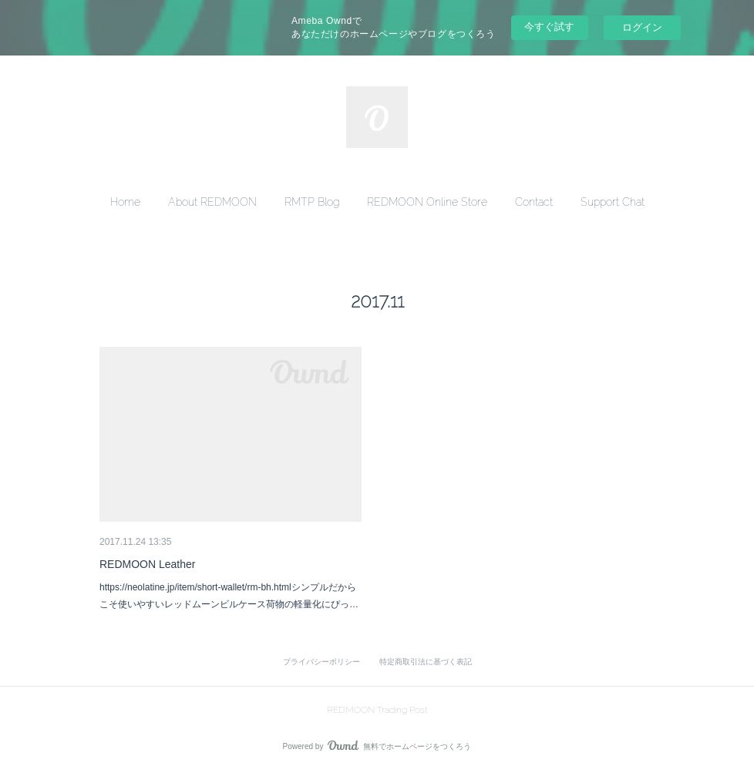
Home (125, 202)
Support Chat (613, 202)
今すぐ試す (549, 26)
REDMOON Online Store (427, 202)
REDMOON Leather (147, 564)
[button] (125, 202)
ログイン (642, 27)
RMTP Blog (311, 202)
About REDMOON (212, 202)
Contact (534, 202)
